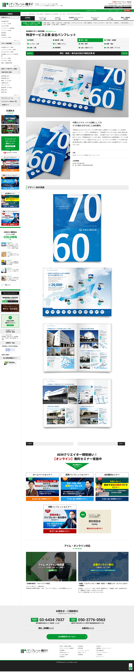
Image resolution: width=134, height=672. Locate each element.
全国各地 (63, 24)
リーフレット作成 (6, 30)
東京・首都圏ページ (46, 629)
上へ (130, 665)
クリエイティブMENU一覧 (9, 101)
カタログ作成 (4, 26)
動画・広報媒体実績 (6, 63)
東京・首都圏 (47, 24)
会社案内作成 (4, 21)
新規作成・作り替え (6, 87)
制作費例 (62, 651)
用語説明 (62, 657)
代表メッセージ (82, 653)
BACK (30, 53)
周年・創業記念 (88, 22)
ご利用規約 (99, 655)
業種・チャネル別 (6, 80)
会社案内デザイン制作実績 (51, 14)
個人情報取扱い (100, 651)
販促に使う (4, 92)
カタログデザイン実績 (7, 52)
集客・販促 (67, 22)
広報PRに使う (5, 83)
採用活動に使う (5, 78)
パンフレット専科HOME (28, 14)
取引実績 (94, 10)
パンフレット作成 (6, 23)
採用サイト (118, 10)
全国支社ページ (88, 629)
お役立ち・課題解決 (10, 234)
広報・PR (59, 22)
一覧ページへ (16, 40)
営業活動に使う (5, 76)
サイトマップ (100, 657)
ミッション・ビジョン (102, 10)
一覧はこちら (7, 285)
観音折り (117, 22)
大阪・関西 (55, 24)
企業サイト (111, 10)
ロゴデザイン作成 (6, 37)
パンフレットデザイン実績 (8, 49)
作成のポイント (5, 17)
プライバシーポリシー (102, 653)
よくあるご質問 (64, 655)
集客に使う (4, 89)
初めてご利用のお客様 (65, 646)
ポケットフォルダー (99, 22)
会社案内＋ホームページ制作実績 (9, 55)
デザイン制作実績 (6, 43)
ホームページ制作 (6, 58)
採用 (53, 22)
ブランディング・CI (77, 22)
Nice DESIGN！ (125, 22)
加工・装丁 (109, 22)
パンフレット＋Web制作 (8, 28)
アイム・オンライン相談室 (66, 649)
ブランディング (5, 85)
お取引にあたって (64, 653)
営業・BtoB (46, 22)
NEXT (124, 53)
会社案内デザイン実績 (7, 47)
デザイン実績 (39, 14)
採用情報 (80, 655)
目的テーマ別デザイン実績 (9, 69)
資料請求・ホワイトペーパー (104, 649)
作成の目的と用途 (6, 72)
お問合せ (128, 10)
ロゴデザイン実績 (6, 60)
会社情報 (88, 10)
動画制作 (3, 35)
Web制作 (3, 32)
